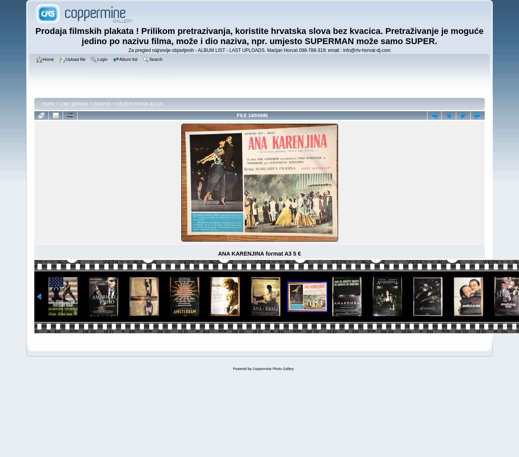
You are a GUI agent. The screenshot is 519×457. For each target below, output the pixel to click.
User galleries (74, 104)
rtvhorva (102, 104)
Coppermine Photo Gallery (273, 369)
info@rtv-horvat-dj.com (139, 104)
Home (48, 104)
